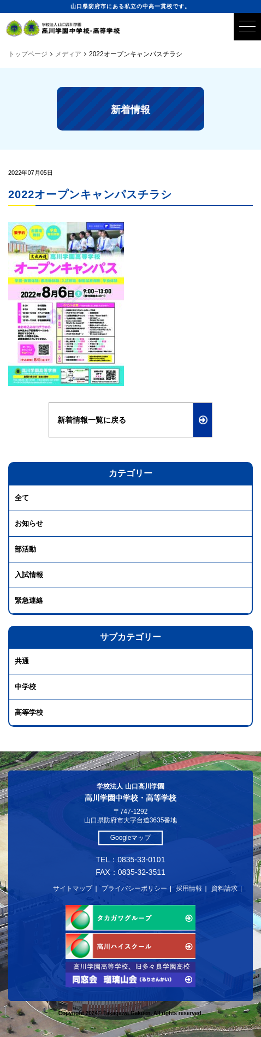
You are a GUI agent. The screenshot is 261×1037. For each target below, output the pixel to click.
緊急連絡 (29, 600)
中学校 (25, 687)
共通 (22, 661)
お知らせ (29, 523)
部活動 (25, 549)
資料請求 (224, 888)
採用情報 (189, 888)
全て (22, 498)
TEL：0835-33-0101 (130, 859)
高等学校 (29, 712)
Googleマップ (130, 838)
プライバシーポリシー (134, 888)
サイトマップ (72, 888)
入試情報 (29, 575)
